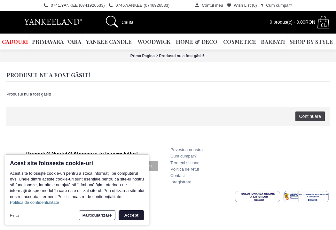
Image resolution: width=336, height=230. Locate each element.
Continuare (310, 116)
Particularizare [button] (97, 215)
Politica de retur (184, 169)
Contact (177, 175)
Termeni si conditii (186, 162)
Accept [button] (131, 215)
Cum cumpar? (183, 156)
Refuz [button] (14, 215)
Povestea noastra (186, 149)
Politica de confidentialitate (34, 202)
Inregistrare (180, 182)
